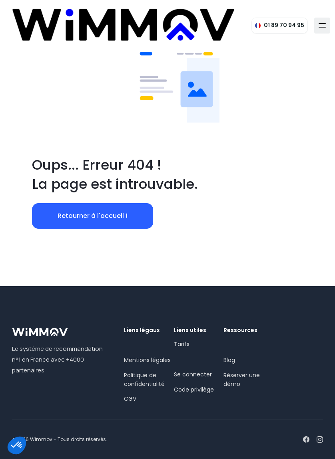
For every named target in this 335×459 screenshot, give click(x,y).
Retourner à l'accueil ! (93, 215)
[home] (123, 25)
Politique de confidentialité (144, 379)
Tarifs (181, 344)
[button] (322, 26)
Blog (229, 360)
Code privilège (194, 390)
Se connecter (193, 374)
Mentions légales (147, 360)
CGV (130, 399)
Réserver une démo (241, 379)
